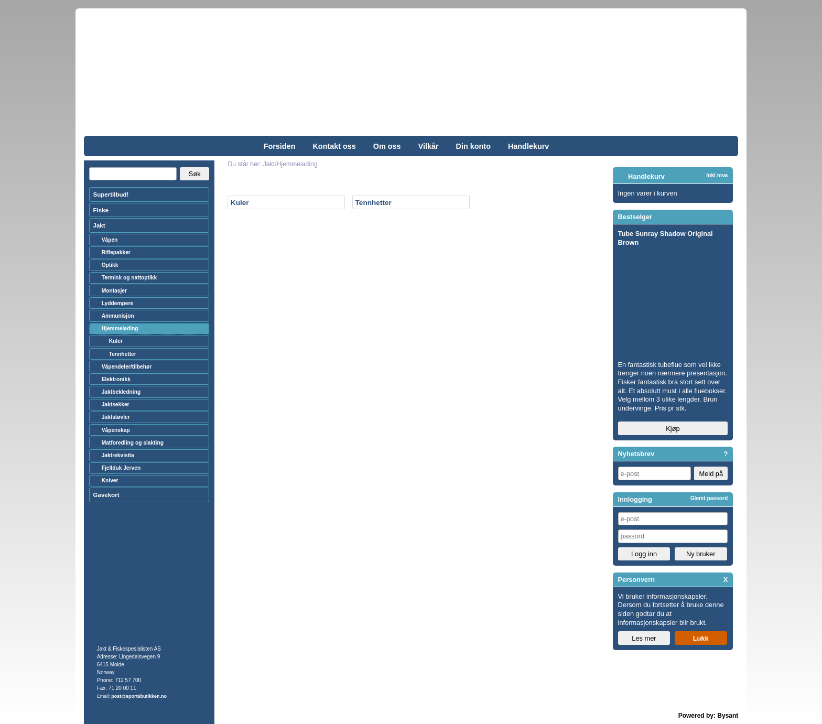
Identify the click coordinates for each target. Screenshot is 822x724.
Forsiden (280, 146)
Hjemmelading (120, 328)
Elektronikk (116, 379)
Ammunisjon (118, 316)
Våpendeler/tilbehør (127, 367)
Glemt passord (709, 498)
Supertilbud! (111, 194)
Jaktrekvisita (118, 455)
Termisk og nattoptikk (129, 277)
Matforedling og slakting (133, 443)
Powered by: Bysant (708, 715)
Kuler (240, 203)
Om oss (387, 146)
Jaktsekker (115, 404)
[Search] (133, 174)
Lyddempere (117, 303)
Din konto (473, 146)
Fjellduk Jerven (121, 468)
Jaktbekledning (121, 392)
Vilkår (428, 146)
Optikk (110, 265)
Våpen (110, 240)
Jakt (99, 225)
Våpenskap (116, 430)
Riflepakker (116, 252)
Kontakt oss (333, 146)
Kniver (110, 480)
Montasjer (114, 291)
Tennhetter (373, 203)
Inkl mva (717, 175)
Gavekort (106, 495)
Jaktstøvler (116, 417)
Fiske (101, 210)
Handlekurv (528, 146)
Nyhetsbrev (636, 454)
